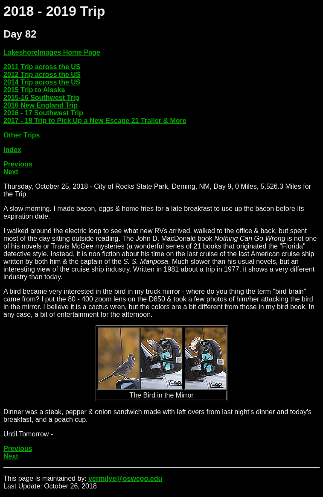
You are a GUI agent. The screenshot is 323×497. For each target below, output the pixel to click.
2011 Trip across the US (42, 66)
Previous (17, 164)
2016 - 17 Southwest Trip (43, 113)
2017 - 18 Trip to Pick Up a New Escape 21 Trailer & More (94, 120)
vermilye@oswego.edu (125, 478)
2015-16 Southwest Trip (41, 97)
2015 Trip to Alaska (34, 90)
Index (12, 149)
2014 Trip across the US (42, 82)
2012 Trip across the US (42, 74)
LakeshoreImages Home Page (51, 52)
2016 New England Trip (40, 105)
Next (10, 171)
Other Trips (21, 135)
